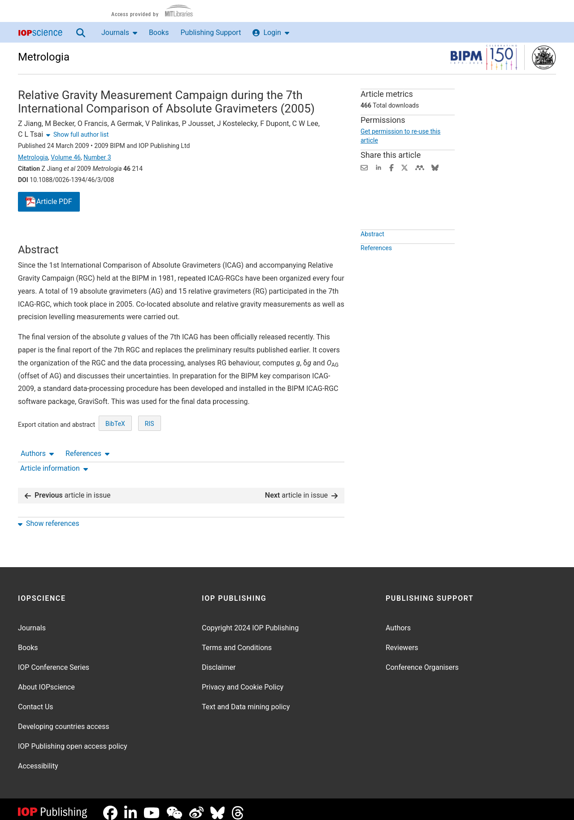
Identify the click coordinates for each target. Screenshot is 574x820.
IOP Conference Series (53, 660)
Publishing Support (210, 32)
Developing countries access (63, 719)
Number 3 (97, 157)
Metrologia (44, 57)
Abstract (372, 254)
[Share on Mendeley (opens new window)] (419, 167)
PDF (49, 202)
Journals (119, 32)
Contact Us (35, 699)
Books (159, 32)
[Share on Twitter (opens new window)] (404, 167)
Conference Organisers (422, 660)
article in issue (68, 488)
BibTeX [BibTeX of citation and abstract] (115, 456)
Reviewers (402, 640)
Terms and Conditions (237, 640)
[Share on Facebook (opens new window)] (391, 167)
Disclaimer (218, 660)
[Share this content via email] (364, 167)
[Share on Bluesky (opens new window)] (435, 167)
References (87, 235)
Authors (37, 235)
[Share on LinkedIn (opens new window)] (378, 167)
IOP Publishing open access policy (72, 739)
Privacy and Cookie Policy (242, 680)
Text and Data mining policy (246, 699)
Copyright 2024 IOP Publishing (250, 620)
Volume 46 (66, 157)
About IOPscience (46, 680)
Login (270, 32)
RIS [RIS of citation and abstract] (149, 456)
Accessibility (38, 759)
